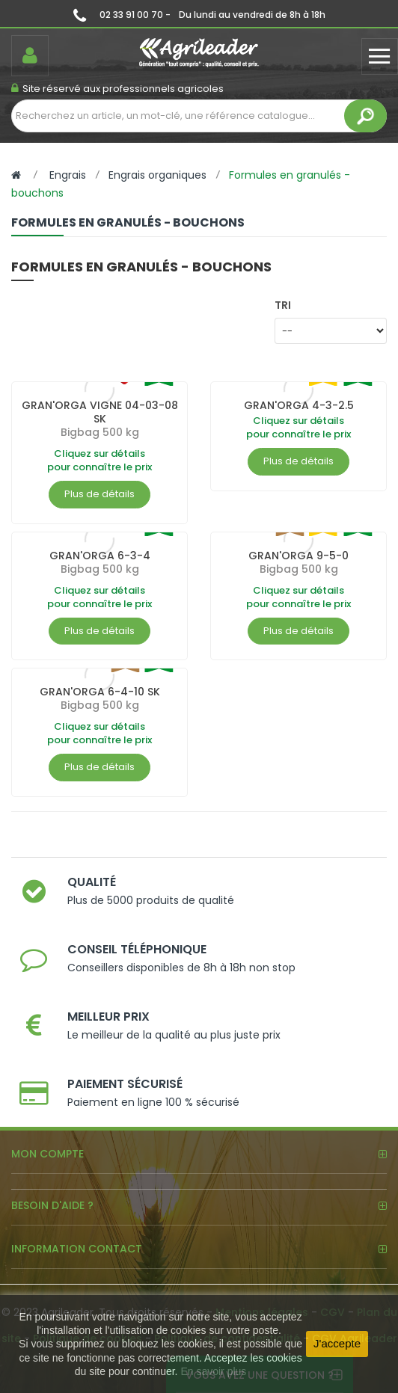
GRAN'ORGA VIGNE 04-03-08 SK (100, 412)
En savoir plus (213, 1371)
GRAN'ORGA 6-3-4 (99, 555)
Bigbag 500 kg (100, 432)
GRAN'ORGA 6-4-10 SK (100, 691)
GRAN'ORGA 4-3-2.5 (299, 405)
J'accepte (337, 1343)
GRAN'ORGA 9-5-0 (298, 555)
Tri (283, 305)
